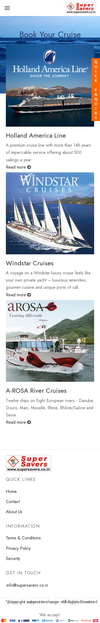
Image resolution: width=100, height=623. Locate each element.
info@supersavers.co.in (27, 585)
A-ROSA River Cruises (36, 390)
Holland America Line (36, 135)
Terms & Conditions (23, 538)
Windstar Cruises (30, 263)
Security (13, 558)
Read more (18, 167)
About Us (14, 512)
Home (11, 491)
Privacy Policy (18, 548)
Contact (13, 502)
